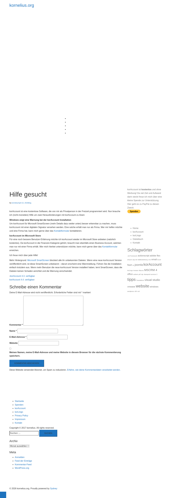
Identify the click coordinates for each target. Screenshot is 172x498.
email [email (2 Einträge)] (154, 259)
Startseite (19, 401)
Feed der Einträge (23, 461)
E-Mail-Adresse (17, 337)
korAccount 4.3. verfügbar (22, 276)
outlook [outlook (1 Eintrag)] (135, 274)
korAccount (72, 122)
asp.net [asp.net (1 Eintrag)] (134, 259)
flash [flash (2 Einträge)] (129, 265)
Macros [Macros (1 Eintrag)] (141, 270)
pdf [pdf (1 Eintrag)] (140, 274)
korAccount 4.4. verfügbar (21, 280)
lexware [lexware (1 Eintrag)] (135, 270)
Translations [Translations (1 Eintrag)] (140, 280)
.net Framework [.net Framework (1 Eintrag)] (132, 256)
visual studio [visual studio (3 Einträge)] (152, 279)
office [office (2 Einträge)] (130, 274)
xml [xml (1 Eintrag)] (138, 291)
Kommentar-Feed (23, 464)
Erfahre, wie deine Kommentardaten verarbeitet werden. (94, 370)
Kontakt (70, 133)
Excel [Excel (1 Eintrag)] (159, 259)
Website (13, 343)
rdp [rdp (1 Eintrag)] (142, 274)
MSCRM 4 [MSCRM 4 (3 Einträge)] (150, 270)
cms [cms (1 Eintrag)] (149, 259)
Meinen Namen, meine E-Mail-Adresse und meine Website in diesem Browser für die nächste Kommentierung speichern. (65, 354)
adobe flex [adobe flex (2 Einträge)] (155, 255)
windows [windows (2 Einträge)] (154, 286)
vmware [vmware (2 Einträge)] (131, 286)
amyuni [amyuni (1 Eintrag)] (129, 259)
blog (29, 203)
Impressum (20, 419)
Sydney (53, 488)
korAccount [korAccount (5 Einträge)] (153, 264)
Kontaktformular (61, 231)
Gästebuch (72, 129)
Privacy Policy (21, 415)
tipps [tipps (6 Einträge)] (131, 279)
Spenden (19, 405)
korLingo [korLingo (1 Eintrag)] (130, 270)
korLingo (71, 126)
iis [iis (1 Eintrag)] (133, 265)
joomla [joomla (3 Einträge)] (139, 264)
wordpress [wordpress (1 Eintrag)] (130, 291)
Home (70, 118)
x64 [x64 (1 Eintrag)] (136, 291)
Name (13, 331)
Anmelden (19, 457)
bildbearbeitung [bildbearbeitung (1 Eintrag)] (143, 259)
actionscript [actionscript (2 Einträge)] (143, 255)
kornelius (15, 203)
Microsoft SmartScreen (38, 260)
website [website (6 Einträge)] (142, 286)
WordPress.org (22, 468)
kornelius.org (21, 5)
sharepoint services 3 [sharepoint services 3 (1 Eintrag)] (150, 274)
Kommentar (16, 325)
